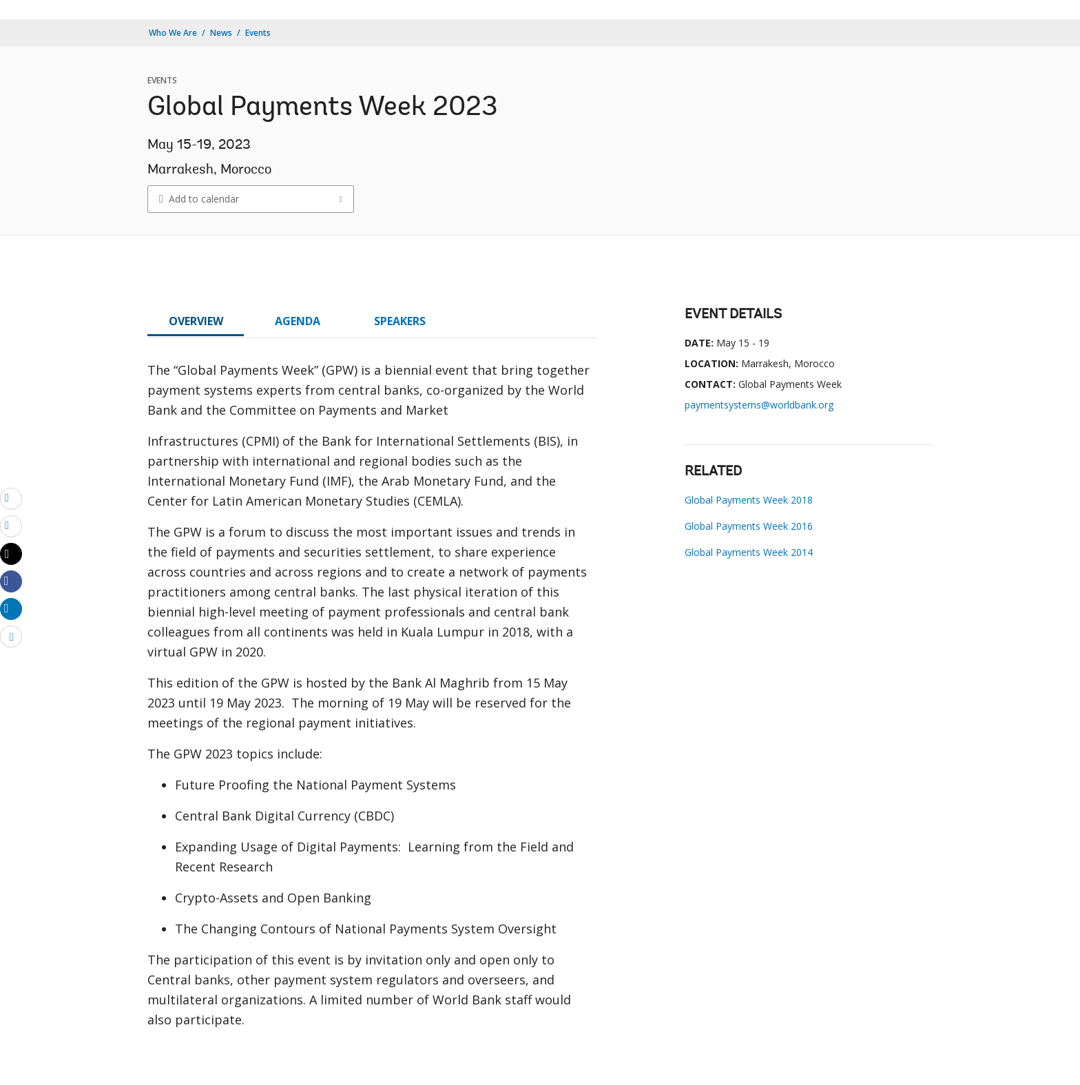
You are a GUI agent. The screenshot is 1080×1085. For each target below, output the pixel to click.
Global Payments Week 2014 (749, 552)
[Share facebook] (11, 580)
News (221, 33)
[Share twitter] (11, 554)
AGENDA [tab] (297, 321)
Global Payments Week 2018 (749, 499)
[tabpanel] (372, 700)
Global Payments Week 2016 (749, 526)
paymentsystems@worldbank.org (759, 404)
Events (258, 33)
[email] (11, 498)
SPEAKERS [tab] (400, 321)
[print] (11, 525)
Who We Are (173, 33)
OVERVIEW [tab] (196, 321)
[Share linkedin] (11, 608)
